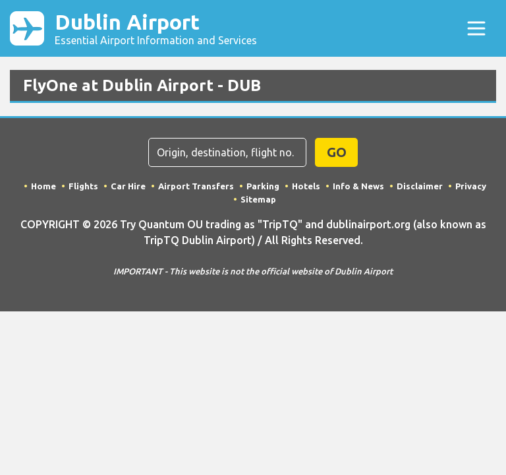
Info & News (358, 186)
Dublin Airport (156, 28)
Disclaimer (420, 186)
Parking (262, 186)
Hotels (306, 186)
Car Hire (128, 186)
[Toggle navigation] (476, 28)
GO (337, 152)
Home (43, 186)
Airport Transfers (196, 186)
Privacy (470, 186)
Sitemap (258, 199)
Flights (83, 186)
